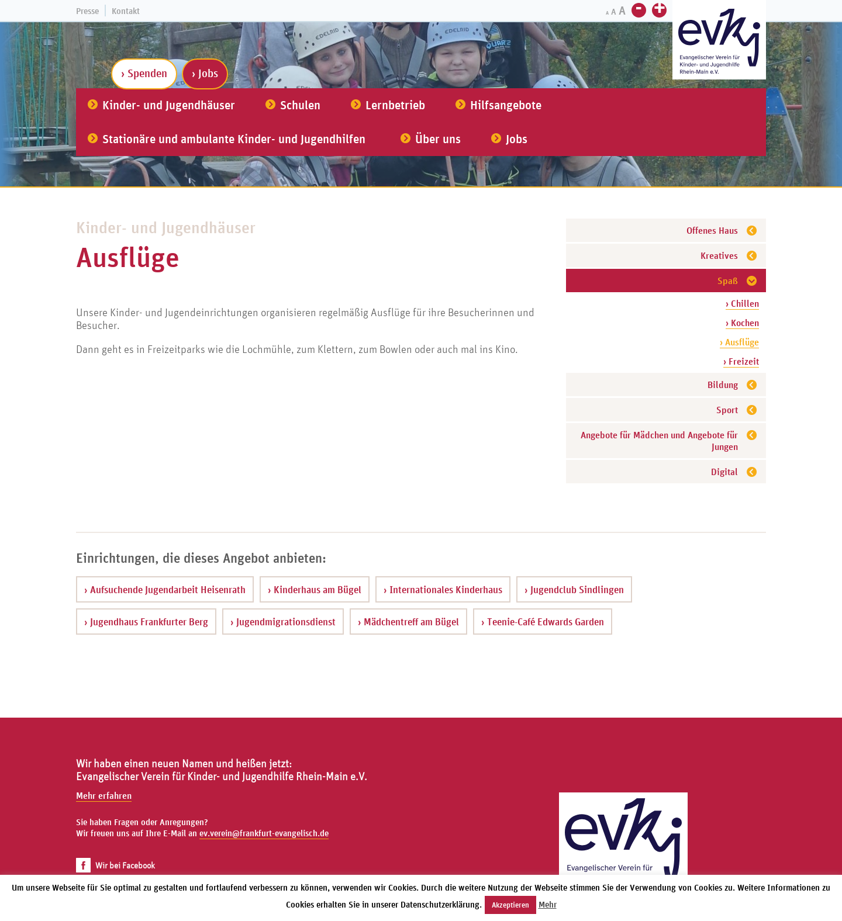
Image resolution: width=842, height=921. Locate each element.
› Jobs (205, 73)
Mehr (548, 904)
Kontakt (126, 10)
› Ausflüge (739, 342)
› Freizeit (741, 361)
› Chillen (742, 303)
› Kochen (742, 322)
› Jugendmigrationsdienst (283, 621)
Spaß (727, 280)
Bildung (723, 384)
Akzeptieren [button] (510, 905)
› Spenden (144, 73)
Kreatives (719, 255)
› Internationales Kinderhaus (443, 589)
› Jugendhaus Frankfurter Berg (146, 621)
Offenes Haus (712, 230)
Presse (87, 10)
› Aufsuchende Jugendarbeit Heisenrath (165, 589)
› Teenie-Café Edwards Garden (542, 621)
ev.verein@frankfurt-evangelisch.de (264, 833)
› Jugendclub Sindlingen (574, 589)
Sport (727, 410)
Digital (724, 471)
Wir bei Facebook (115, 865)
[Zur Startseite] (719, 41)
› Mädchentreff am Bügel (408, 621)
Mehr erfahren (104, 795)
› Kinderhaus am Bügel (314, 589)
